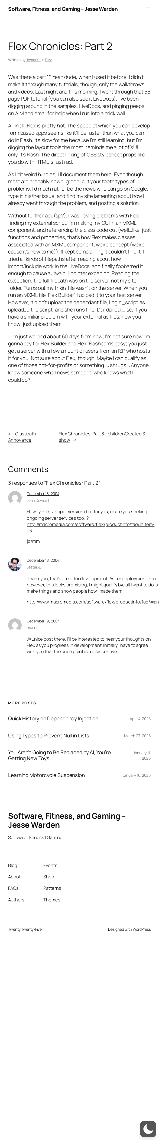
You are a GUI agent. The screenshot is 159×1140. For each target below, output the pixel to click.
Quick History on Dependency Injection (53, 718)
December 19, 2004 (43, 621)
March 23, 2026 (137, 735)
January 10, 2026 (137, 775)
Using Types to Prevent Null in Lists (48, 735)
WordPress (142, 929)
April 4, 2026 (140, 718)
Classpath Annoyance (22, 437)
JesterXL (33, 59)
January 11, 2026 (142, 755)
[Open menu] (147, 9)
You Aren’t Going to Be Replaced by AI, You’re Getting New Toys (59, 755)
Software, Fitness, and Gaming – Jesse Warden (63, 8)
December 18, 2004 (43, 493)
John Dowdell (38, 500)
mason (32, 627)
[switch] (148, 1129)
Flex (48, 59)
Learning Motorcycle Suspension (46, 775)
